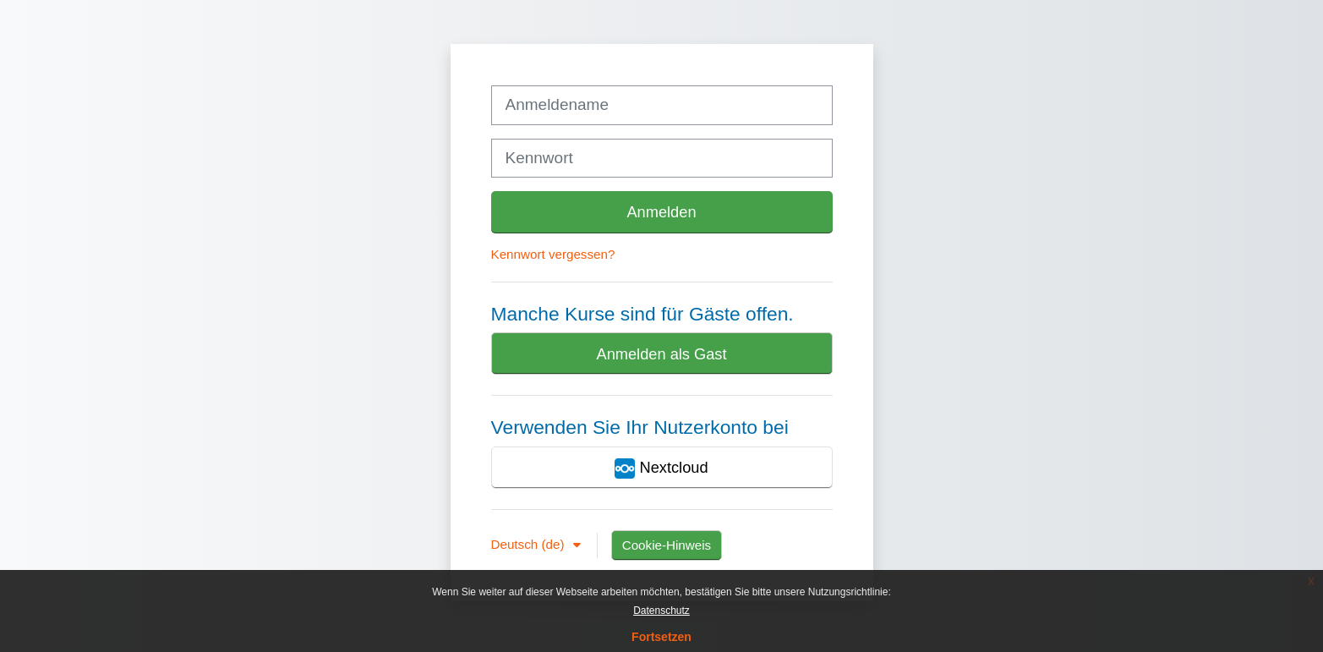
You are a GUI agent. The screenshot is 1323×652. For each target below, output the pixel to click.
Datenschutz (661, 610)
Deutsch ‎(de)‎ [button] (529, 544)
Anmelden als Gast (661, 354)
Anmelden (661, 212)
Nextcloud (661, 468)
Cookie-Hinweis (667, 545)
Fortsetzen (661, 637)
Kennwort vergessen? (553, 254)
